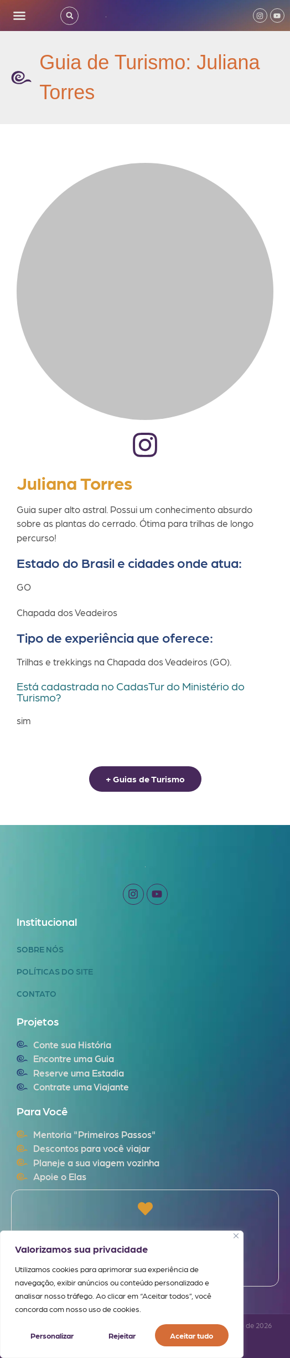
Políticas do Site (55, 971)
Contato (36, 993)
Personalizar (52, 1335)
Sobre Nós (40, 949)
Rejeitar (121, 1335)
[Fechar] (236, 1235)
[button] (19, 15)
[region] (122, 1294)
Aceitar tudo (192, 1335)
